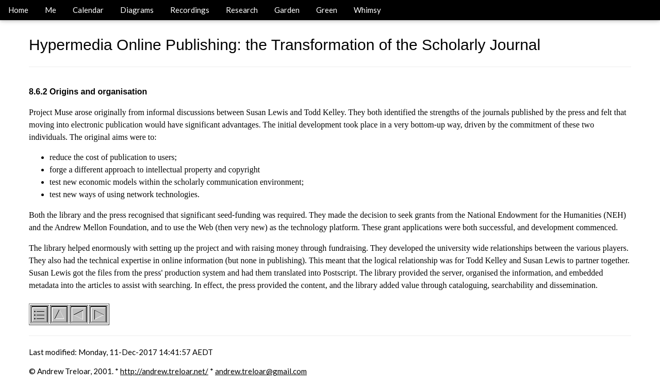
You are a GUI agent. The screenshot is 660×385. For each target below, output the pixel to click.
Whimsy (367, 9)
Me (50, 9)
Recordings (189, 9)
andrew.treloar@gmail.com (261, 371)
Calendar (88, 9)
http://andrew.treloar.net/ (164, 371)
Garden (287, 9)
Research (242, 9)
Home (18, 9)
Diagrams (137, 9)
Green (326, 9)
